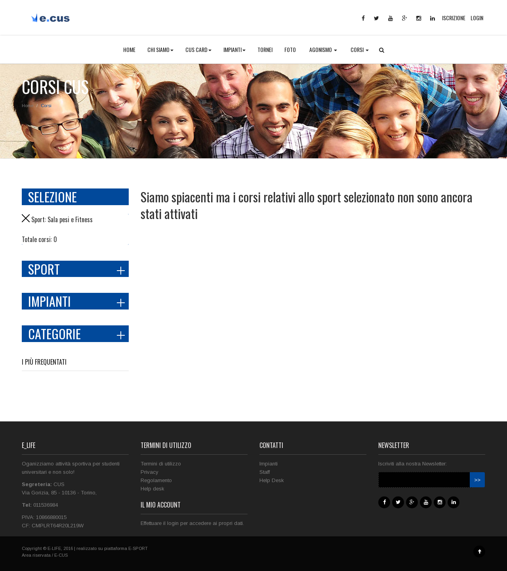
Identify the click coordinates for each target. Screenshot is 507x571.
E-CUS (61, 555)
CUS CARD (198, 49)
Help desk (152, 489)
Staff (264, 472)
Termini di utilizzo (161, 464)
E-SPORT (138, 548)
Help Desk (271, 480)
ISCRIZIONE (453, 17)
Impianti (268, 464)
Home (27, 105)
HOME (129, 49)
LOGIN (477, 17)
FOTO (290, 49)
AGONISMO (323, 49)
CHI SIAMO (160, 49)
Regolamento (156, 480)
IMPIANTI (234, 49)
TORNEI (265, 49)
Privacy (149, 472)
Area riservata (36, 555)
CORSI (360, 49)
